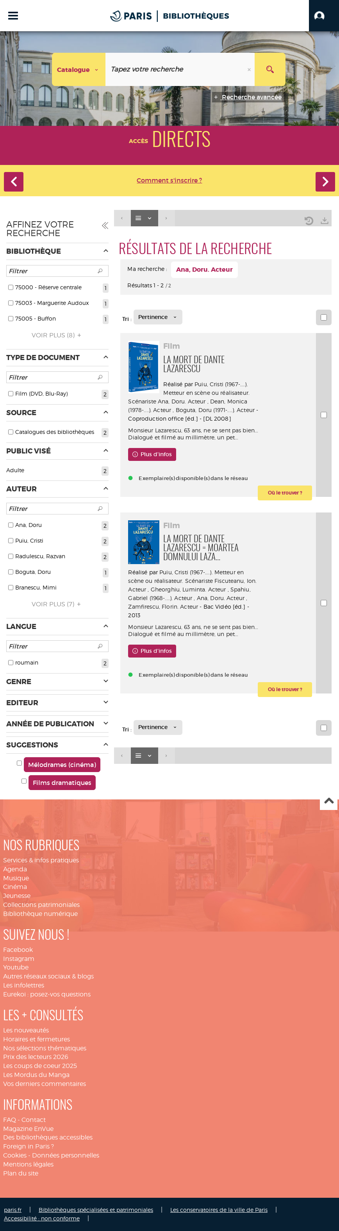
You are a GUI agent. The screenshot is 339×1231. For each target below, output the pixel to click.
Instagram (18, 958)
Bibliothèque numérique (40, 913)
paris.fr (12, 1209)
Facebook (18, 949)
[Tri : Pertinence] (158, 317)
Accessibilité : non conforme (42, 1218)
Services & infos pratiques (41, 860)
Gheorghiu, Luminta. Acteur (188, 589)
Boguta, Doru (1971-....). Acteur (215, 410)
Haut (328, 801)
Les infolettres (23, 985)
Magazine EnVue (28, 1128)
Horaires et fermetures (36, 1039)
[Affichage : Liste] (144, 218)
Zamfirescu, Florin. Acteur (163, 606)
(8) (58, 335)
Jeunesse (16, 896)
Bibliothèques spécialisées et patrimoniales (96, 1209)
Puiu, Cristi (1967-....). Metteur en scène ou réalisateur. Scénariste (188, 393)
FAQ (9, 1119)
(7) (57, 604)
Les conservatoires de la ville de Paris (219, 1209)
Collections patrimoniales (41, 904)
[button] (324, 15)
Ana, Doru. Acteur (181, 401)
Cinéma (15, 887)
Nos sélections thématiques (44, 1048)
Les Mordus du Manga (36, 1075)
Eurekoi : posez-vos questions (47, 994)
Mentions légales (28, 1164)
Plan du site (20, 1173)
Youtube (16, 967)
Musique (16, 878)
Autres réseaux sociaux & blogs (48, 976)
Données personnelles (65, 1155)
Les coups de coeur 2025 (40, 1066)
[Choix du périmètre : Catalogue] (79, 69)
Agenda (15, 869)
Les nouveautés (26, 1030)
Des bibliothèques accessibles (48, 1137)
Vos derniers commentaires (44, 1084)
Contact (33, 1119)
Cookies (15, 1155)
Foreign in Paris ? (28, 1146)
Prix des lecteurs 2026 (35, 1057)
